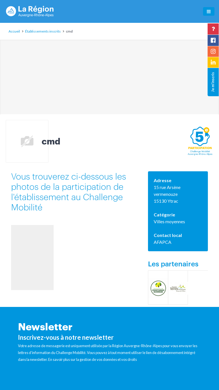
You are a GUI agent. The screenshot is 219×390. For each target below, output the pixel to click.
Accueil (14, 31)
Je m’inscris (212, 82)
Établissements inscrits (43, 31)
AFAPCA (162, 242)
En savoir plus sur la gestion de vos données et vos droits (92, 359)
